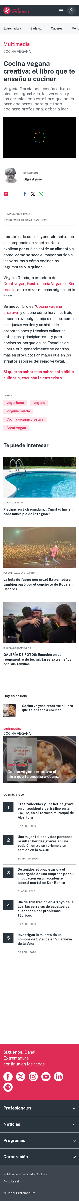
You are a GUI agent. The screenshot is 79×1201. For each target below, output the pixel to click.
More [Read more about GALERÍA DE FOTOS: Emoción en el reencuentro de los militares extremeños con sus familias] (39, 634)
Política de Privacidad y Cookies (25, 1174)
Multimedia (16, 44)
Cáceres (56, 28)
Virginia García (18, 411)
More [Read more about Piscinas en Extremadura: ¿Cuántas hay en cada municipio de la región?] (39, 487)
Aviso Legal (11, 1181)
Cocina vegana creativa (25, 419)
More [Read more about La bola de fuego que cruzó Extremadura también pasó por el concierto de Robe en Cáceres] (39, 559)
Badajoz (36, 28)
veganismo (15, 403)
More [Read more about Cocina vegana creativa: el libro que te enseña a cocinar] (39, 711)
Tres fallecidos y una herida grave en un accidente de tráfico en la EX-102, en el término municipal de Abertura (46, 810)
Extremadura (12, 28)
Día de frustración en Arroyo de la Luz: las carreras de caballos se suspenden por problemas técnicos (46, 908)
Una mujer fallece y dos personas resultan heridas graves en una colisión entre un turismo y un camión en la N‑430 (45, 843)
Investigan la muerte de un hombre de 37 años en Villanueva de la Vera (45, 939)
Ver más (39, 755)
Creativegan (14, 283)
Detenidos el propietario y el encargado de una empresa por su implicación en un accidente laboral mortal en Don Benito (46, 876)
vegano (39, 403)
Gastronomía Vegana (45, 283)
